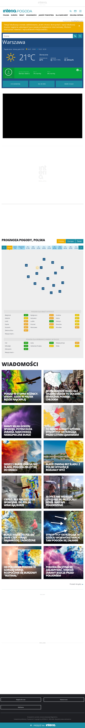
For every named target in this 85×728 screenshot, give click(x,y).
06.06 (54, 247)
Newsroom (64, 699)
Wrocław (59, 327)
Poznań (32, 324)
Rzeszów (59, 324)
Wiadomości (31, 15)
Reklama (21, 707)
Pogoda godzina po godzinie (15, 84)
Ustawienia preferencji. (20, 719)
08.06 (65, 247)
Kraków (58, 315)
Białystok (8, 315)
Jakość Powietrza (46, 15)
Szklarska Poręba (36, 346)
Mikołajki (8, 346)
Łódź (6, 321)
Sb (15, 247)
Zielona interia (76, 15)
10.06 (76, 247)
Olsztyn (58, 321)
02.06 (33, 247)
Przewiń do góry (75, 584)
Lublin (32, 321)
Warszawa (33, 327)
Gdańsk (7, 318)
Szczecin (7, 327)
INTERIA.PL (45, 719)
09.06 (70, 247)
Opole (7, 324)
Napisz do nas (20, 699)
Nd (21, 247)
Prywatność (30, 719)
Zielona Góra (9, 330)
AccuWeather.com (77, 21)
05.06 (49, 247)
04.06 (44, 247)
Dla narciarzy (62, 15)
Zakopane (8, 349)
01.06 (27, 247)
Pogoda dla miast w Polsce (42, 312)
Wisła (57, 346)
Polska (6, 15)
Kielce (58, 318)
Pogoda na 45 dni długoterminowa (42, 84)
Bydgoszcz (33, 315)
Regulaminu (54, 717)
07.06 (60, 247)
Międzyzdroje (60, 343)
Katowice (33, 318)
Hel (6, 343)
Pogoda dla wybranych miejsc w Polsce (42, 339)
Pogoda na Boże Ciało (69, 84)
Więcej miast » (9, 334)
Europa (14, 15)
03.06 (38, 247)
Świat (21, 15)
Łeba (32, 343)
